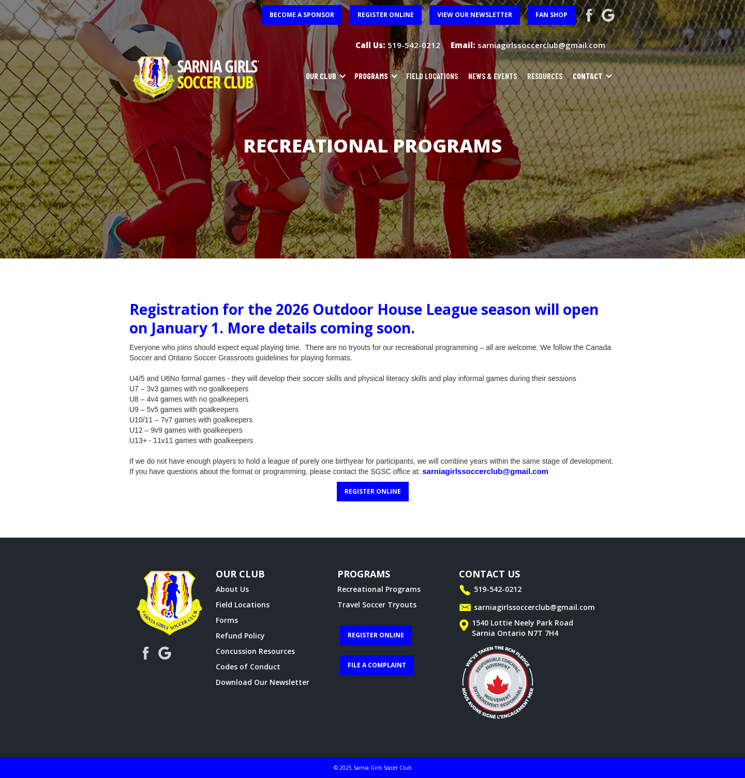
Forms (227, 620)
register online (385, 14)
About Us (232, 589)
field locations (432, 76)
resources (544, 76)
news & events (492, 76)
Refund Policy (240, 635)
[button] (324, 75)
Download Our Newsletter (262, 682)
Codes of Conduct (248, 667)
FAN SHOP (551, 14)
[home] (196, 76)
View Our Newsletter (474, 14)
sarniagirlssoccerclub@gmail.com (485, 471)
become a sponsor (302, 14)
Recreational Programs (379, 589)
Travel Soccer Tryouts (376, 604)
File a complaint (377, 665)
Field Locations (243, 604)
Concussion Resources (255, 651)
